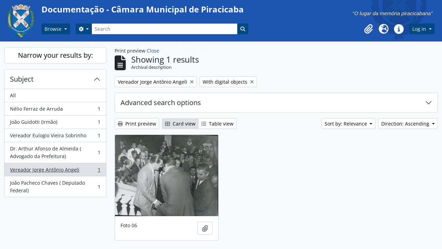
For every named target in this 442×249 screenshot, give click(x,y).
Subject (21, 79)
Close (153, 50)
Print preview (137, 123)
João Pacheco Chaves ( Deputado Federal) (55, 186)
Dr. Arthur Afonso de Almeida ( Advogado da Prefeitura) (55, 152)
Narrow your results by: (55, 55)
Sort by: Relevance (346, 123)
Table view (217, 123)
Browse (54, 29)
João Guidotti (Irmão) (55, 123)
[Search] (164, 29)
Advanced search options (161, 102)
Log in (419, 29)
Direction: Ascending (406, 123)
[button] (368, 29)
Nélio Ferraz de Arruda (55, 110)
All (13, 95)
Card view (180, 123)
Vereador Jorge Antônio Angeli (55, 171)
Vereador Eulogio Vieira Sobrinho (55, 137)
